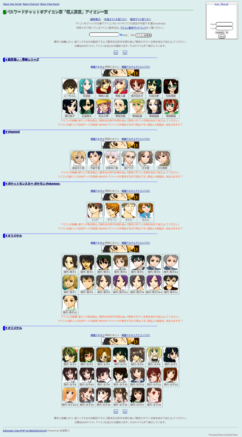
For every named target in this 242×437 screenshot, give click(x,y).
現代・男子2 (86, 264)
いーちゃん (70, 88)
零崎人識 (103, 88)
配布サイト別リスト (140, 19)
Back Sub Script (12, 4)
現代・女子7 (170, 356)
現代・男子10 (137, 284)
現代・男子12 (70, 304)
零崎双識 (120, 108)
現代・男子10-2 (154, 284)
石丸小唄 (103, 108)
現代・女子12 (154, 377)
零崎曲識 (154, 108)
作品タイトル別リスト (115, 19)
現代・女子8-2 (86, 377)
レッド (95, 212)
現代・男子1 (70, 264)
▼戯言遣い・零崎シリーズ (22, 59)
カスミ (145, 212)
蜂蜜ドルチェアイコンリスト (136, 67)
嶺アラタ (128, 160)
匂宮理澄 (170, 88)
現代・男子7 (70, 284)
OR (131, 35)
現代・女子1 (70, 356)
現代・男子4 (120, 264)
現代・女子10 (120, 377)
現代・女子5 (137, 356)
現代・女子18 (154, 397)
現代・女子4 (120, 356)
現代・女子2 (86, 356)
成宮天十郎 (78, 160)
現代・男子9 (103, 284)
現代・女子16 (120, 397)
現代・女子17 (137, 397)
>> (124, 52)
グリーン (111, 212)
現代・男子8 (86, 284)
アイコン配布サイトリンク (133, 27)
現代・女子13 (170, 377)
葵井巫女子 (137, 88)
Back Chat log (31, 4)
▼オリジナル (13, 235)
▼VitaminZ (12, 132)
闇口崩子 (70, 108)
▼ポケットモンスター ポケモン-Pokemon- (32, 183)
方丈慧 (145, 160)
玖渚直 (86, 88)
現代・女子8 (70, 377)
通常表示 (95, 19)
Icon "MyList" (222, 4)
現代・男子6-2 (170, 264)
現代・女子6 (154, 356)
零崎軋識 (137, 108)
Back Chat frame (50, 4)
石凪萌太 (86, 108)
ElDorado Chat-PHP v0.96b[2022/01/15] (25, 430)
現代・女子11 (137, 377)
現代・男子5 (137, 264)
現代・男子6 (154, 264)
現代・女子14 (86, 397)
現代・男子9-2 (120, 284)
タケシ (128, 212)
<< (115, 52)
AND (123, 35)
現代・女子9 (103, 377)
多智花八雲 (111, 160)
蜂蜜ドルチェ (97, 67)
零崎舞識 (170, 108)
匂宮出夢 (154, 88)
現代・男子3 (103, 264)
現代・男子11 (170, 284)
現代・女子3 (103, 356)
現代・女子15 (103, 397)
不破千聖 (95, 160)
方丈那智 (162, 160)
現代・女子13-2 (70, 397)
